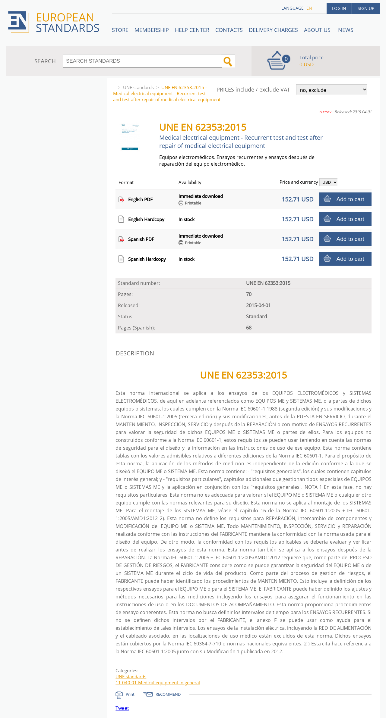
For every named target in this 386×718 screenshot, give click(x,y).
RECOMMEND (168, 694)
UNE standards (138, 87)
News (345, 29)
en (309, 8)
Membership (151, 29)
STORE (120, 29)
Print (130, 694)
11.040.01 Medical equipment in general (157, 682)
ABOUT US (318, 29)
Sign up (366, 8)
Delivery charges (273, 29)
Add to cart (350, 199)
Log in (339, 8)
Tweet (122, 708)
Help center (192, 29)
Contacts (229, 29)
